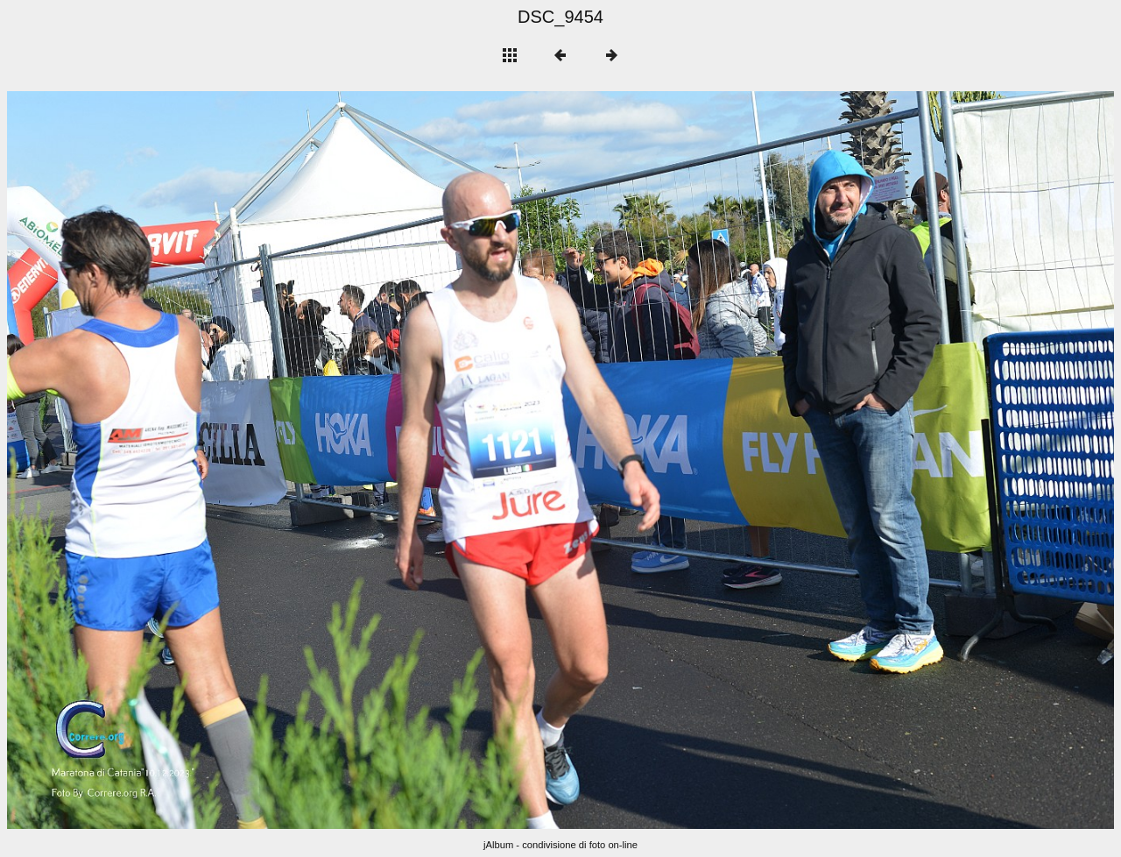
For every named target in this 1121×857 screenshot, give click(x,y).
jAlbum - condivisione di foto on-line (560, 844)
